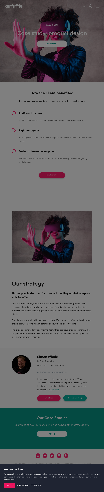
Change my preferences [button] (29, 485)
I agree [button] (9, 485)
